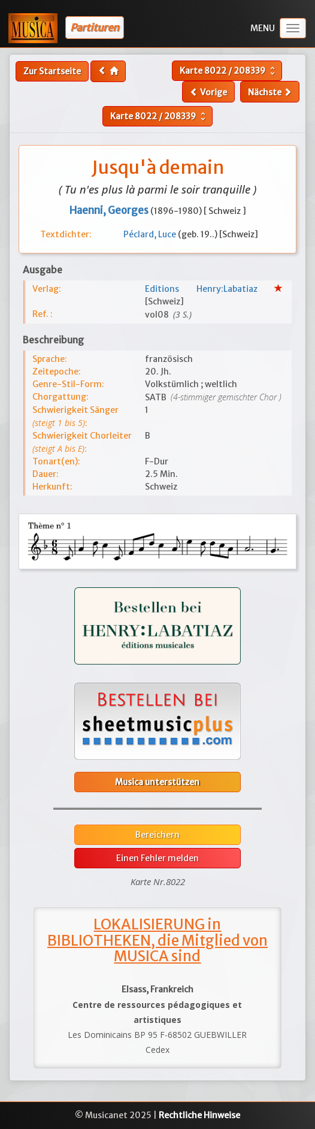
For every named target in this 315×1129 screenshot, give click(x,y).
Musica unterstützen (157, 782)
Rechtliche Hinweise (199, 1115)
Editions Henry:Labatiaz (209, 288)
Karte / (229, 70)
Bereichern (157, 834)
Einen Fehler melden (157, 858)
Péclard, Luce (150, 234)
